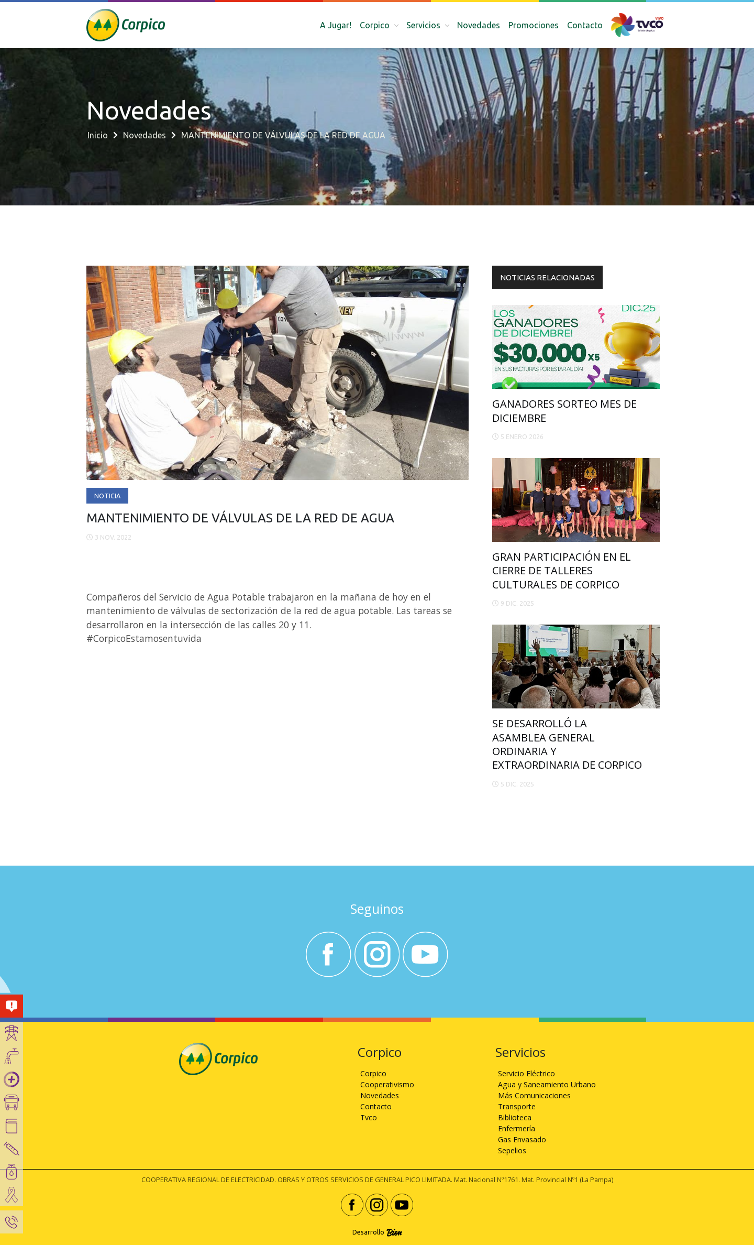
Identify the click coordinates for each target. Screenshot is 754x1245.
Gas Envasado (522, 1139)
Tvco (368, 1117)
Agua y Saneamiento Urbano (547, 1084)
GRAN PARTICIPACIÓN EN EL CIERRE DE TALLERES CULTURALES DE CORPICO (561, 571)
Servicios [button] (424, 25)
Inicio (97, 135)
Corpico (373, 1073)
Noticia (107, 495)
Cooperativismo (387, 1084)
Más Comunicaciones (534, 1095)
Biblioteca (514, 1117)
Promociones (533, 25)
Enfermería (516, 1128)
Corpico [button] (376, 25)
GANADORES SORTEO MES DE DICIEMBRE (564, 410)
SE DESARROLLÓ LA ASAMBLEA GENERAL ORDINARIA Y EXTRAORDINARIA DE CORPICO (567, 744)
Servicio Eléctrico (526, 1073)
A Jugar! (335, 25)
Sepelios (512, 1150)
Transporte (517, 1106)
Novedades (478, 25)
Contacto (585, 25)
